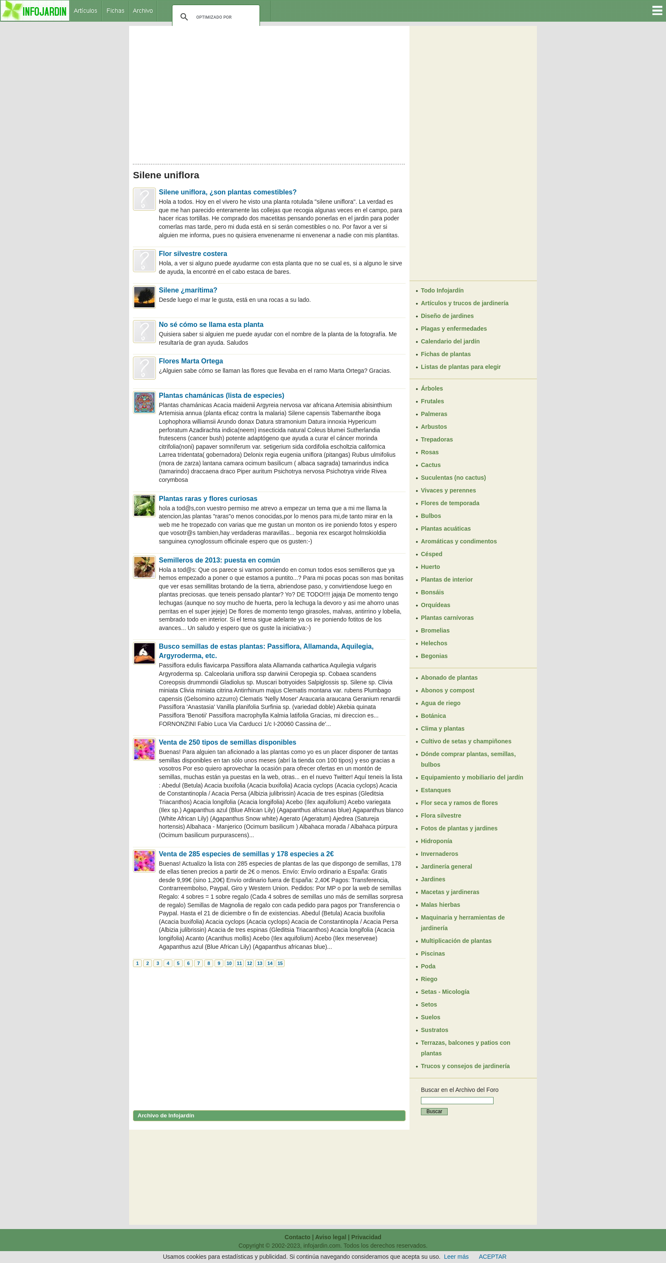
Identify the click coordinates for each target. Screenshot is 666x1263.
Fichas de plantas (446, 354)
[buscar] (214, 17)
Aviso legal (330, 1237)
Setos (429, 1004)
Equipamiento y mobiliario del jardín (472, 777)
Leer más (456, 1256)
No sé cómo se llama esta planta (211, 324)
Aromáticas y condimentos (459, 541)
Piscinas (433, 953)
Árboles (432, 388)
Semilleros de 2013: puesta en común (219, 560)
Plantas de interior (447, 579)
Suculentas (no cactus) (453, 477)
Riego (429, 979)
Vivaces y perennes (448, 490)
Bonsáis (432, 592)
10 (228, 963)
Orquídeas (435, 605)
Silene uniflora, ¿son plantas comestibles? (228, 192)
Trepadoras (437, 439)
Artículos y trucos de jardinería (464, 303)
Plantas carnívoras (447, 617)
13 (259, 963)
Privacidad (366, 1237)
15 (279, 963)
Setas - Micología (445, 991)
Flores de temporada (450, 503)
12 (249, 963)
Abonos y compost (447, 690)
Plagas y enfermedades (454, 328)
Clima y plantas (443, 728)
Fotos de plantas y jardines (459, 828)
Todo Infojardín (442, 290)
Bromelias (435, 630)
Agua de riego (440, 703)
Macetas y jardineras (450, 892)
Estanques (436, 790)
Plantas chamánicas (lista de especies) (221, 395)
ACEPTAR (493, 1256)
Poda (428, 966)
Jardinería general (446, 866)
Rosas (430, 452)
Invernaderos (439, 853)
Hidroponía (436, 841)
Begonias (434, 656)
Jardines (433, 879)
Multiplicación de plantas (456, 940)
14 (269, 963)
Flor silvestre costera (193, 253)
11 (239, 963)
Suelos (430, 1017)
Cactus (431, 464)
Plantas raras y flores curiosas (208, 498)
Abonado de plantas (449, 677)
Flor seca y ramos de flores (459, 802)
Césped (432, 554)
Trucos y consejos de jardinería (465, 1066)
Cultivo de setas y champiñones (466, 741)
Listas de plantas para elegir (461, 366)
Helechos (434, 643)
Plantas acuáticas (446, 528)
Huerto (430, 566)
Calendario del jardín (450, 341)
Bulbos (431, 515)
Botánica (433, 715)
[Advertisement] (269, 92)
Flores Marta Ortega (191, 361)
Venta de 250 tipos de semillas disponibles (227, 742)
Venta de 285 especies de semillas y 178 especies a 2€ (246, 854)
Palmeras (434, 414)
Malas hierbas (440, 904)
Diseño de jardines (447, 315)
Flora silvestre (441, 815)
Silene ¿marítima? (188, 290)
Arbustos (434, 426)
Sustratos (435, 1030)
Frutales (432, 401)
